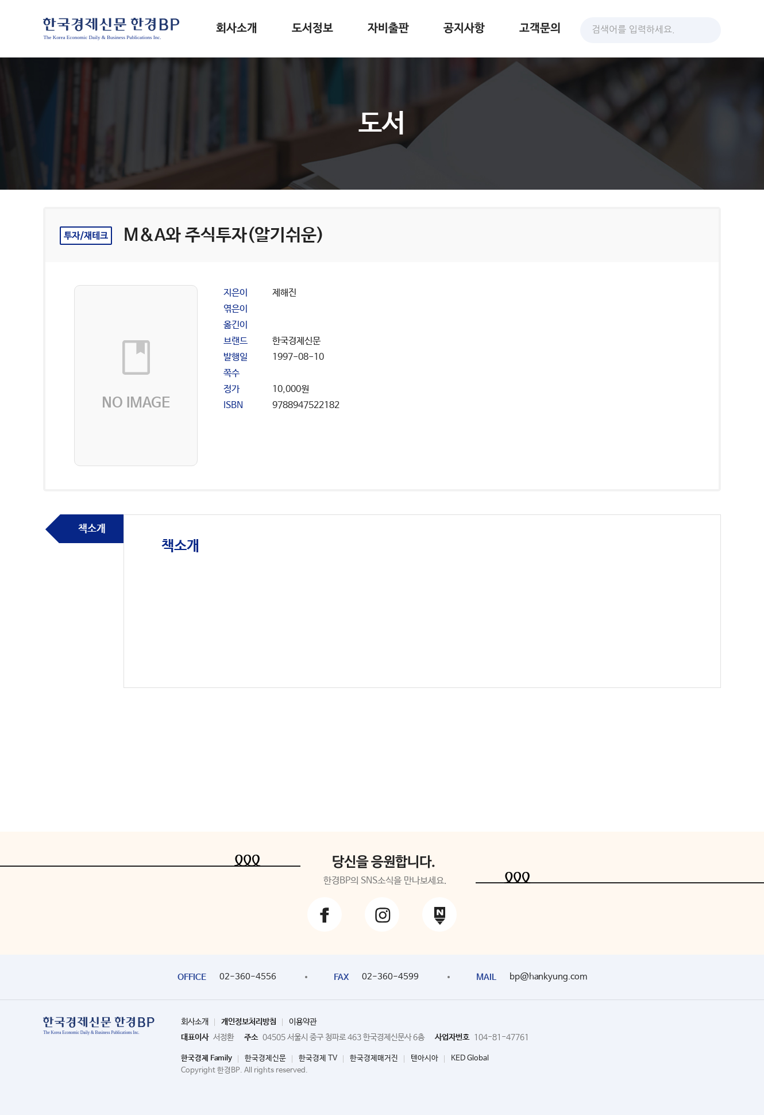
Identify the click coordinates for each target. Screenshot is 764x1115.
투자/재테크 (86, 235)
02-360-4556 (247, 977)
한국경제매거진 (374, 1058)
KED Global (470, 1058)
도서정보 (312, 28)
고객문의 (540, 28)
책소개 (92, 529)
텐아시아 (424, 1058)
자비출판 (388, 28)
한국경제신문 (265, 1058)
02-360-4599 (390, 977)
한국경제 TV (318, 1058)
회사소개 (236, 28)
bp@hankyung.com (548, 977)
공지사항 (464, 28)
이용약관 (303, 1021)
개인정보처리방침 (248, 1021)
